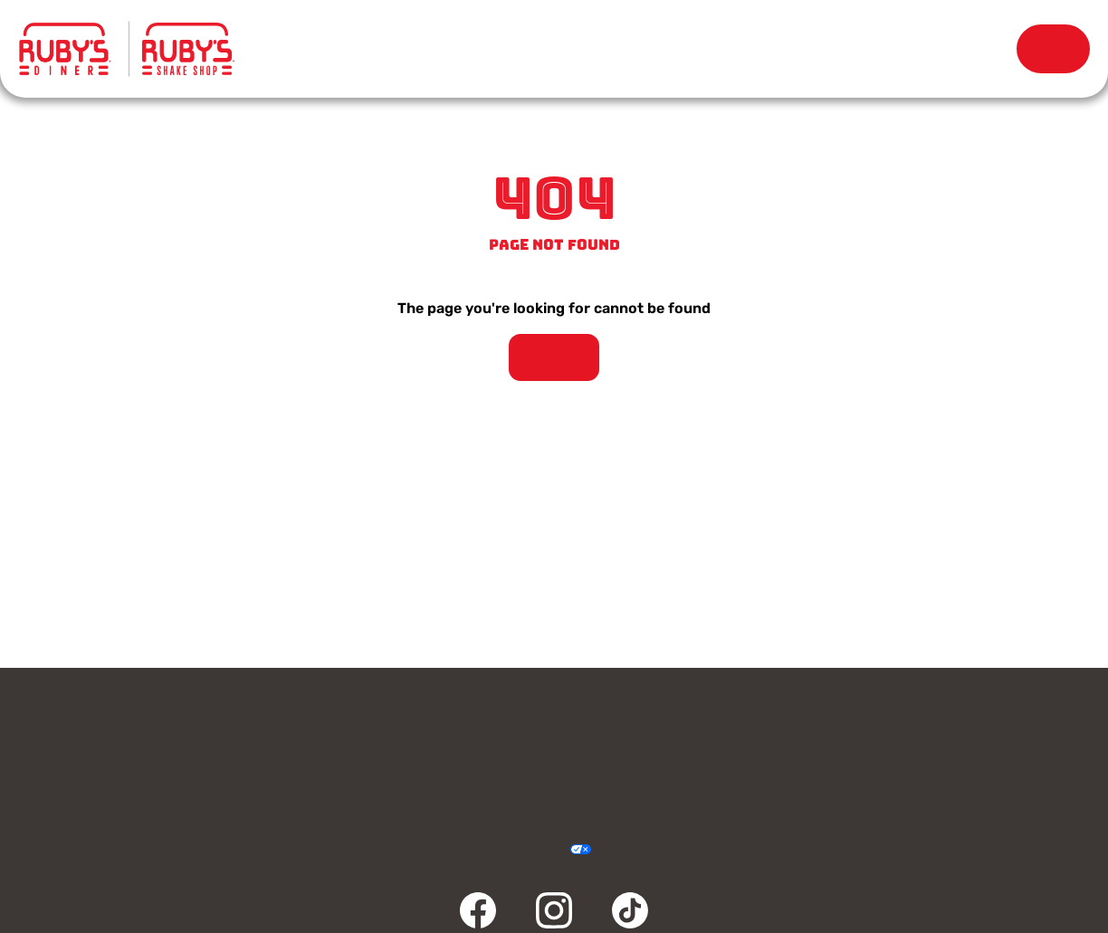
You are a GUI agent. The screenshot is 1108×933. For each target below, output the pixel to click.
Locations (528, 49)
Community (148, 774)
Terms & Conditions (487, 850)
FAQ (418, 774)
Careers (959, 730)
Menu (332, 40)
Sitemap (656, 850)
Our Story (724, 49)
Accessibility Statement (523, 850)
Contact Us (148, 730)
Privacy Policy (452, 850)
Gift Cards (418, 730)
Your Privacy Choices (560, 850)
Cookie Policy (619, 850)
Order (1053, 48)
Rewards (918, 49)
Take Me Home (554, 357)
